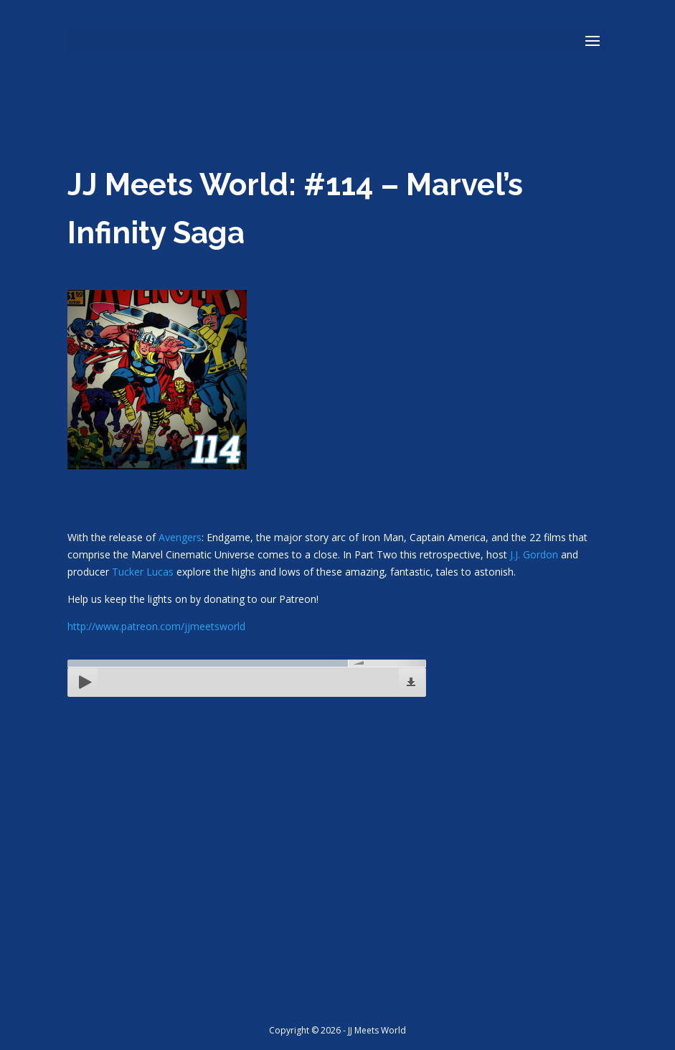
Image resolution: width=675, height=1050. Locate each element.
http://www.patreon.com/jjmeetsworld (156, 626)
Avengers (180, 537)
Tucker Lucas (143, 571)
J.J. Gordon (534, 554)
